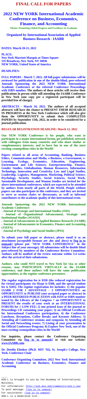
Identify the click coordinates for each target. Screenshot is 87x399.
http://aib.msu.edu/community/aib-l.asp (53, 386)
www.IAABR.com (12, 343)
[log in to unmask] (38, 339)
